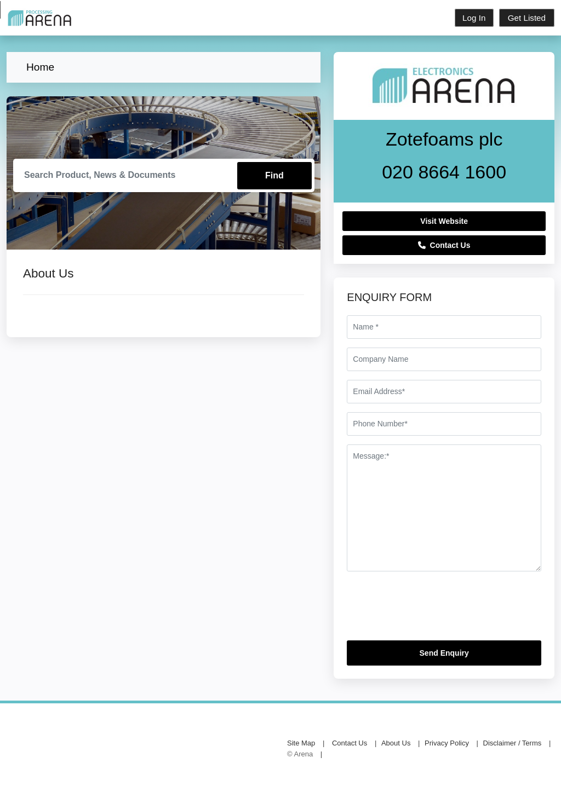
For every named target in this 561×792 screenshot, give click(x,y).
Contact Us (444, 245)
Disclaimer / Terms (512, 743)
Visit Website (444, 221)
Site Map (301, 743)
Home (40, 67)
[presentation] (430, 610)
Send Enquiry (444, 653)
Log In (473, 17)
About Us (395, 743)
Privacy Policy (447, 743)
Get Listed (527, 17)
